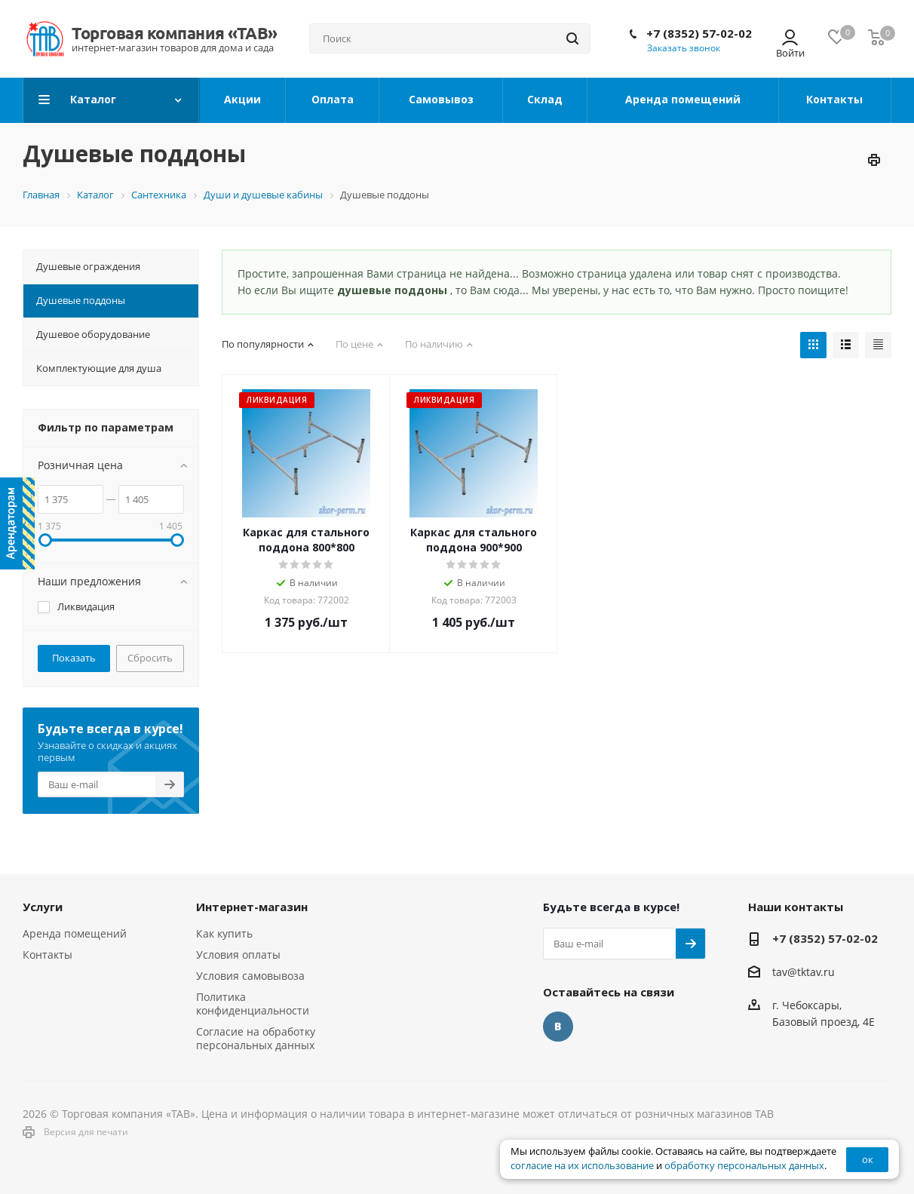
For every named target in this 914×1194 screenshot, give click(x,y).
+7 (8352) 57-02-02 (699, 33)
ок (867, 1159)
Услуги (43, 906)
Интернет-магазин (252, 906)
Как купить (224, 933)
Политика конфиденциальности (252, 1004)
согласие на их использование (582, 1165)
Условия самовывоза (250, 975)
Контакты (47, 954)
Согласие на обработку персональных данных (255, 1038)
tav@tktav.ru (803, 972)
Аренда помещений (75, 933)
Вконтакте (558, 1026)
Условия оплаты (238, 954)
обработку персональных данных (744, 1165)
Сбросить (150, 658)
